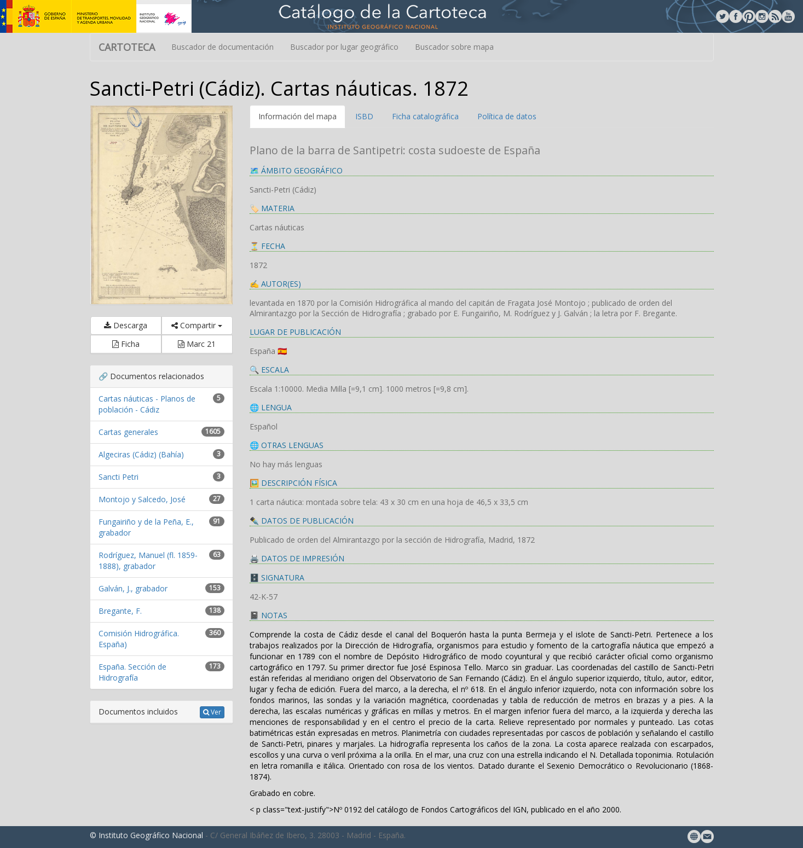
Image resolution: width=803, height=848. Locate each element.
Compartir (196, 325)
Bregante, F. (120, 611)
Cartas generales (128, 432)
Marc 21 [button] (197, 344)
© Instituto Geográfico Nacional (146, 835)
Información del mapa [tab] (297, 116)
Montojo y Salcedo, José (142, 499)
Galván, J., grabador (133, 588)
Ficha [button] (126, 344)
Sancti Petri (118, 477)
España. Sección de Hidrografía (132, 672)
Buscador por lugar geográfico (344, 47)
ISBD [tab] (364, 116)
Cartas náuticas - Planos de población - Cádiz (147, 404)
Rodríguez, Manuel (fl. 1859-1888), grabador (148, 560)
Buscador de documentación (222, 47)
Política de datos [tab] (506, 116)
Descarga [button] (125, 325)
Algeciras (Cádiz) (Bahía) (141, 454)
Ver (212, 712)
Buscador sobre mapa (454, 47)
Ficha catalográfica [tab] (425, 116)
